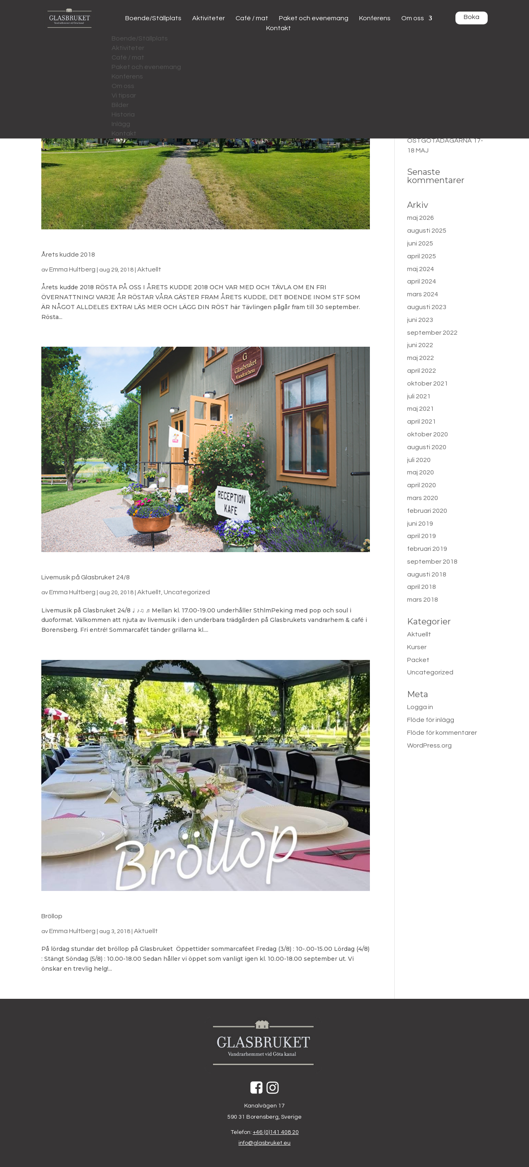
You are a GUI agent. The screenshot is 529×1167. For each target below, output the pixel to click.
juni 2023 (420, 320)
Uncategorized (187, 592)
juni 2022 (420, 345)
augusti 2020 (426, 447)
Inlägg (121, 124)
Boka (471, 17)
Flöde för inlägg (430, 720)
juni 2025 (420, 243)
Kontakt (278, 28)
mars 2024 (422, 294)
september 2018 (432, 561)
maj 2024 (420, 269)
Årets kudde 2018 (68, 254)
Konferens (375, 18)
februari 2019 (427, 548)
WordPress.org (429, 745)
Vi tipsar (124, 95)
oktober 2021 (427, 383)
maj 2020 (420, 472)
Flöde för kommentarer (442, 732)
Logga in (420, 707)
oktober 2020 (427, 434)
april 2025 (421, 256)
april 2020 (421, 485)
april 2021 (421, 421)
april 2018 (421, 587)
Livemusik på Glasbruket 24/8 (85, 577)
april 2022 (421, 370)
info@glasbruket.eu (264, 1143)
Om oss (412, 18)
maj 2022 (420, 358)
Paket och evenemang (313, 18)
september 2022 (432, 332)
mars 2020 (422, 498)
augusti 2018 (426, 574)
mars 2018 (422, 599)
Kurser (417, 647)
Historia (123, 114)
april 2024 (421, 281)
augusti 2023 (426, 307)
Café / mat (252, 18)
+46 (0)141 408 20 (276, 1132)
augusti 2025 (426, 230)
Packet (418, 660)
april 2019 (421, 536)
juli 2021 (419, 396)
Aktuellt (149, 269)
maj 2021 (420, 408)
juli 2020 (419, 460)
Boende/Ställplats (153, 18)
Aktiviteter (208, 18)
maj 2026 (420, 217)
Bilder (120, 105)
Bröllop (51, 916)
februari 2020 (427, 510)
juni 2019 (420, 523)
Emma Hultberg (72, 269)
